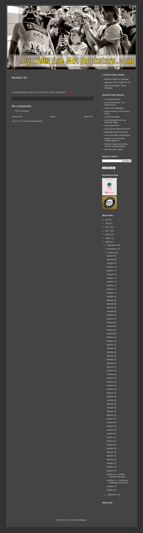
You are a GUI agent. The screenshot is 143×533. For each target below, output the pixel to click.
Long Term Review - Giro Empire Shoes (114, 103)
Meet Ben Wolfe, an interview (116, 79)
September (112, 495)
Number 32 (111, 437)
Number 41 (111, 404)
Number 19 (111, 490)
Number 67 (111, 308)
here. (70, 92)
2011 (107, 231)
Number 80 (111, 259)
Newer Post (17, 116)
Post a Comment (22, 111)
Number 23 (111, 471)
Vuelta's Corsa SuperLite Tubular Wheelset (114, 139)
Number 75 (111, 278)
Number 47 (111, 382)
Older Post (88, 116)
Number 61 (111, 330)
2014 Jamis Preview (112, 99)
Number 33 (111, 433)
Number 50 (111, 370)
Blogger (82, 520)
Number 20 (111, 486)
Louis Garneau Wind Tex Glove (117, 129)
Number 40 (111, 408)
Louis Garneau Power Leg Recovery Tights (115, 121)
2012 (107, 227)
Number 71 (111, 293)
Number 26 (111, 459)
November (112, 249)
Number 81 (111, 256)
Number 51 (111, 367)
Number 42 (111, 400)
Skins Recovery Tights (113, 149)
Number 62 (111, 326)
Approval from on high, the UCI (117, 82)
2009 (107, 238)
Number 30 (111, 445)
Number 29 (111, 448)
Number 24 (111, 467)
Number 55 (111, 352)
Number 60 (111, 333)
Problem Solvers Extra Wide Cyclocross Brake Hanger (116, 145)
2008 (107, 242)
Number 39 (111, 411)
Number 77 (111, 270)
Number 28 (111, 452)
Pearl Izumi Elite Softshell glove (117, 135)
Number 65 (111, 315)
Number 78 (111, 267)
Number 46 (111, 385)
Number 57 (111, 345)
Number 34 (111, 430)
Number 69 (111, 300)
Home (52, 116)
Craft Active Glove (111, 125)
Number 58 (111, 341)
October (111, 253)
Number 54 (111, 356)
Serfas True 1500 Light (113, 108)
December (112, 245)
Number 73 (111, 285)
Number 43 (111, 396)
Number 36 (111, 422)
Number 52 (111, 363)
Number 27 (111, 456)
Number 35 (111, 426)
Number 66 (111, 311)
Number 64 (111, 319)
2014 (107, 220)
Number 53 (111, 359)
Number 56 (111, 348)
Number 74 (111, 282)
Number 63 (111, 322)
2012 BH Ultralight (112, 117)
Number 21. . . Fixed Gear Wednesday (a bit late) (117, 481)
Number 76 (111, 274)
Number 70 (111, 297)
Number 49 (111, 374)
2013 (107, 223)
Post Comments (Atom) (32, 121)
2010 (107, 234)
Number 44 (111, 393)
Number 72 (111, 289)
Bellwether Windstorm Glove (116, 132)
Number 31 (111, 441)
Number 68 (111, 304)
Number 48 (111, 378)
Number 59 (111, 337)
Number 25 (111, 463)
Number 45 (111, 389)
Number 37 (111, 419)
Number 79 (111, 263)
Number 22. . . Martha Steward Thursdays (116, 475)
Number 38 (111, 415)
